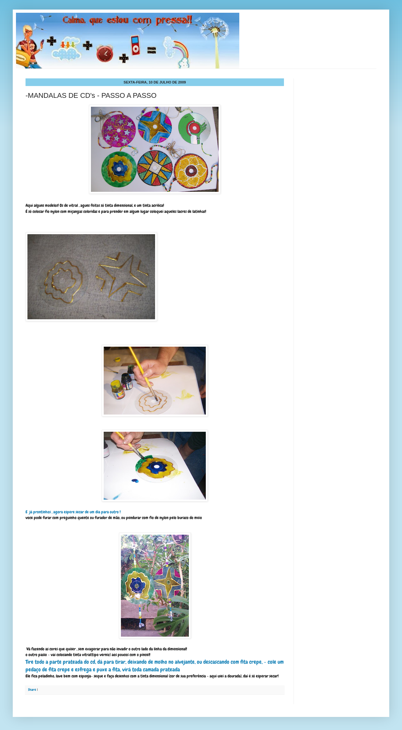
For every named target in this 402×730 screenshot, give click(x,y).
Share (32, 689)
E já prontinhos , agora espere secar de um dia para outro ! (73, 512)
